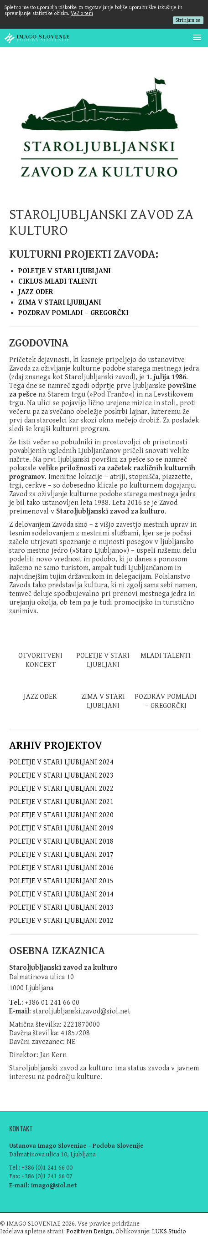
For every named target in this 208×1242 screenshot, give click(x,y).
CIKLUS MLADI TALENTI (57, 281)
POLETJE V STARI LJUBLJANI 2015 (61, 881)
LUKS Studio (169, 1231)
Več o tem (82, 13)
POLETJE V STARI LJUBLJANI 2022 (61, 788)
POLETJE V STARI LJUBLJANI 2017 (61, 854)
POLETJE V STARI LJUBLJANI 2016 (61, 868)
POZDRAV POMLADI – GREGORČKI (73, 313)
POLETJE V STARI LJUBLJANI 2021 (61, 802)
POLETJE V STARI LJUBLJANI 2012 (61, 920)
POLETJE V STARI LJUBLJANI (64, 271)
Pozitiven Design (89, 1231)
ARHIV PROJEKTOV (55, 745)
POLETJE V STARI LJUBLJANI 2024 (61, 762)
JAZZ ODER (35, 292)
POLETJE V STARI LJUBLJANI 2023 (61, 775)
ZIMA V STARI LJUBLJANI (59, 302)
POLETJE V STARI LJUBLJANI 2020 (61, 815)
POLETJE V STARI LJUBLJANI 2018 (61, 841)
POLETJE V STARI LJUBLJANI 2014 (61, 894)
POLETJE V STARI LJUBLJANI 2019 (61, 828)
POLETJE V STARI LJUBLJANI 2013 (61, 907)
